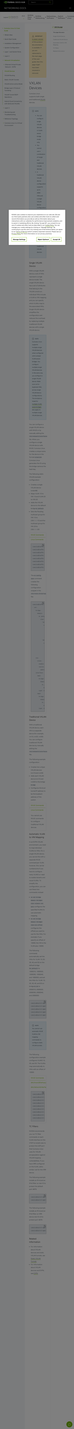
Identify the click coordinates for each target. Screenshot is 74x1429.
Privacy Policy (16, 234)
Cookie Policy (49, 225)
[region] (37, 227)
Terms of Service (21, 231)
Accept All (56, 239)
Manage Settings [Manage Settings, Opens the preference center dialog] (19, 239)
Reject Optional (43, 239)
